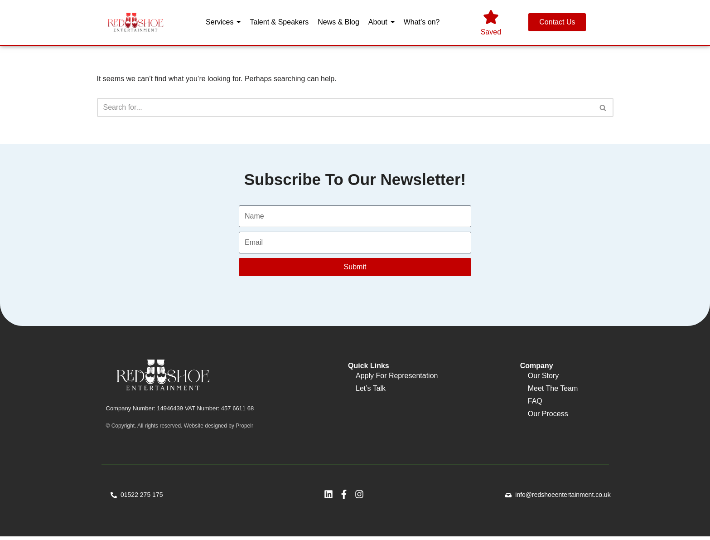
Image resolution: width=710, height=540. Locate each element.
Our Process (548, 416)
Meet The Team (553, 390)
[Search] (345, 108)
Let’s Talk (371, 390)
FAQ (535, 403)
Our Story (543, 378)
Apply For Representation (397, 378)
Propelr (244, 429)
